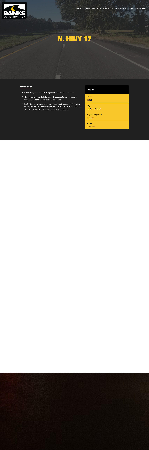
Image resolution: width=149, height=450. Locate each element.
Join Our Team (140, 8)
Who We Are (97, 8)
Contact (130, 8)
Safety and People (83, 8)
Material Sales (120, 8)
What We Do (108, 8)
